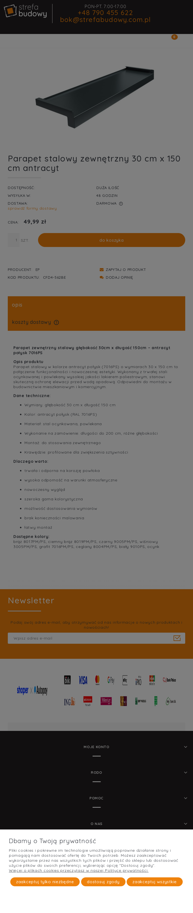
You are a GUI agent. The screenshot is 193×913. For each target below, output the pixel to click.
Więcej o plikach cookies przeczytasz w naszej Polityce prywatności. (79, 870)
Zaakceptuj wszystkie (154, 881)
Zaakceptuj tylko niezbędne (45, 881)
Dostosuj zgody (103, 881)
